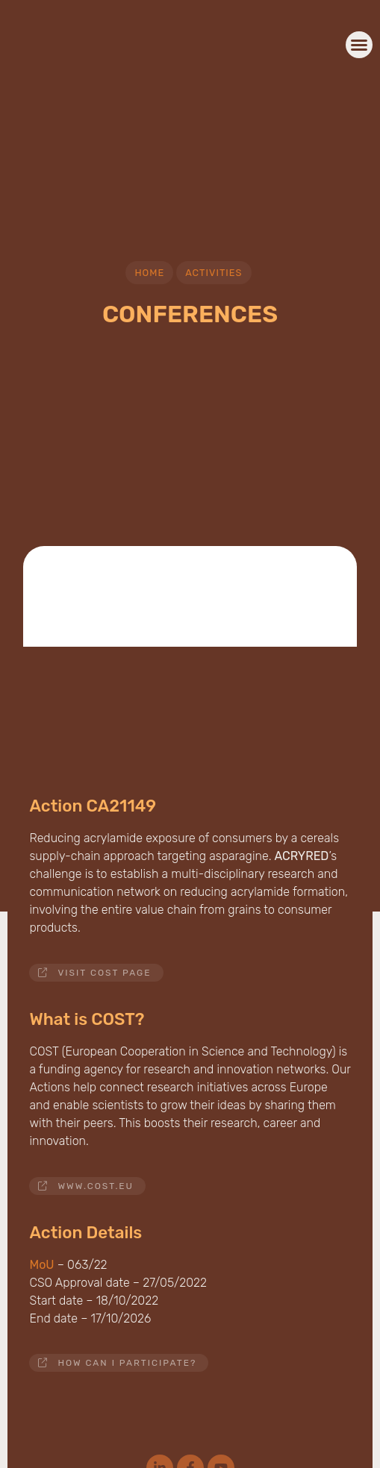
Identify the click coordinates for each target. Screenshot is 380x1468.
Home (149, 272)
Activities (213, 272)
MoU (41, 1265)
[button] (359, 44)
